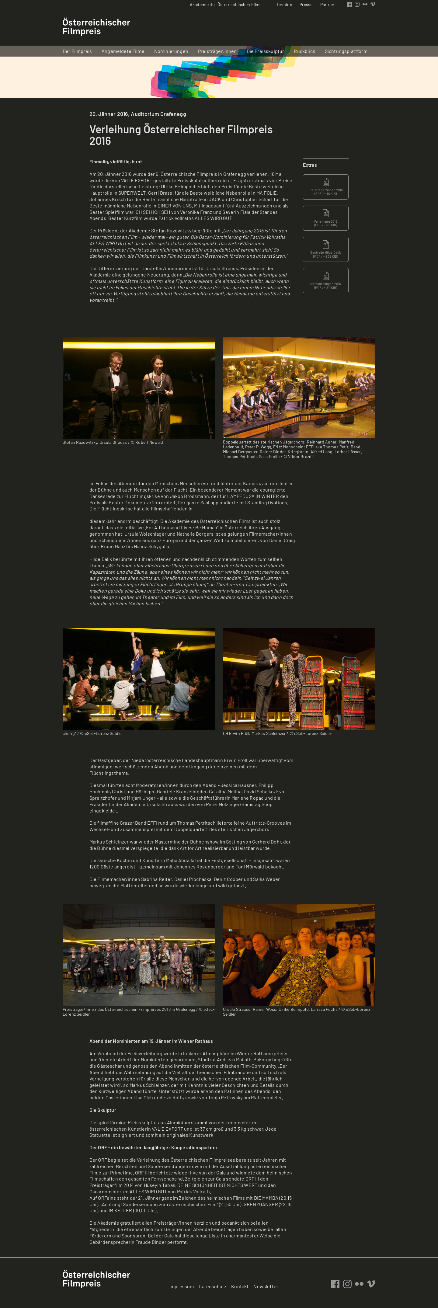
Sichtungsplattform (346, 51)
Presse (306, 4)
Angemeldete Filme (123, 51)
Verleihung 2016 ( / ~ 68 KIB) (325, 218)
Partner (327, 4)
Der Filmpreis (77, 51)
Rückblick (304, 51)
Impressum (181, 1286)
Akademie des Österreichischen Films (226, 4)
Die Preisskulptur (265, 51)
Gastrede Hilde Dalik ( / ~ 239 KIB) (325, 249)
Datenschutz (212, 1286)
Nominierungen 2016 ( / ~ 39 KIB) (325, 280)
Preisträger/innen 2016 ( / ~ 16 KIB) (325, 187)
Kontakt (240, 1286)
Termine (284, 4)
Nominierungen (171, 51)
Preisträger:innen (217, 51)
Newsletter (265, 1286)
